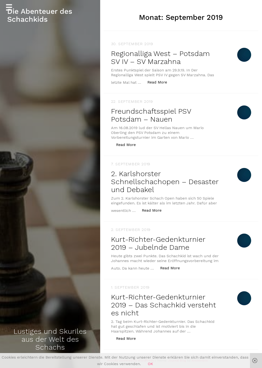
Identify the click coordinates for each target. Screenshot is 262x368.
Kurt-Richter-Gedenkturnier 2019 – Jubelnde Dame (158, 243)
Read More (159, 81)
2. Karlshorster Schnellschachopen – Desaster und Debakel (164, 181)
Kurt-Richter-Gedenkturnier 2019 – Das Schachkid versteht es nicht (163, 305)
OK (150, 363)
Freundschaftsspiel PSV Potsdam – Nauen (151, 115)
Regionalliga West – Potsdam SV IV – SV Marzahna (160, 57)
